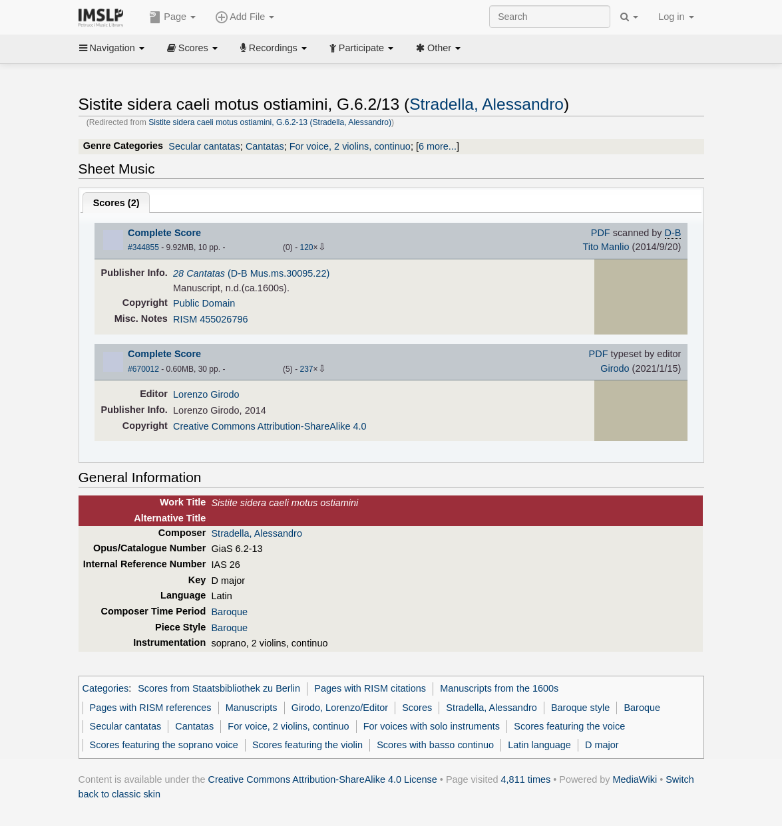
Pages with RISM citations (370, 688)
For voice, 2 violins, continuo (350, 146)
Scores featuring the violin (307, 745)
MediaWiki (635, 779)
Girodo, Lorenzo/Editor (340, 707)
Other (438, 48)
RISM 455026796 (210, 319)
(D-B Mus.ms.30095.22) (251, 273)
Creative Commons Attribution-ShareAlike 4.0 (269, 426)
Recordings (273, 48)
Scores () (116, 203)
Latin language (539, 745)
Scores (192, 48)
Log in (675, 16)
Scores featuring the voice (569, 726)
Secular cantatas (204, 146)
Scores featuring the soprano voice (164, 745)
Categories (106, 688)
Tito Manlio (605, 246)
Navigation (111, 48)
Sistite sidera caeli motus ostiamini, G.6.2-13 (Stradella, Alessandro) (269, 122)
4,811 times (526, 779)
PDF (600, 232)
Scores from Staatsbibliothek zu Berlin (219, 688)
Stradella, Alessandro (486, 104)
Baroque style (580, 707)
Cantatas (265, 146)
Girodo (614, 368)
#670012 (143, 369)
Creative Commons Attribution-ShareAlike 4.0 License (322, 779)
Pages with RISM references (151, 707)
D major (602, 745)
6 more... (438, 146)
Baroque (229, 612)
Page (172, 17)
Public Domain (204, 303)
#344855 (143, 247)
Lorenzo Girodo (206, 394)
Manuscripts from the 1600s (499, 688)
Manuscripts (252, 707)
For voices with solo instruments (431, 726)
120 (306, 247)
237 (306, 369)
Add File (245, 17)
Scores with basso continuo (435, 745)
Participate (361, 48)
